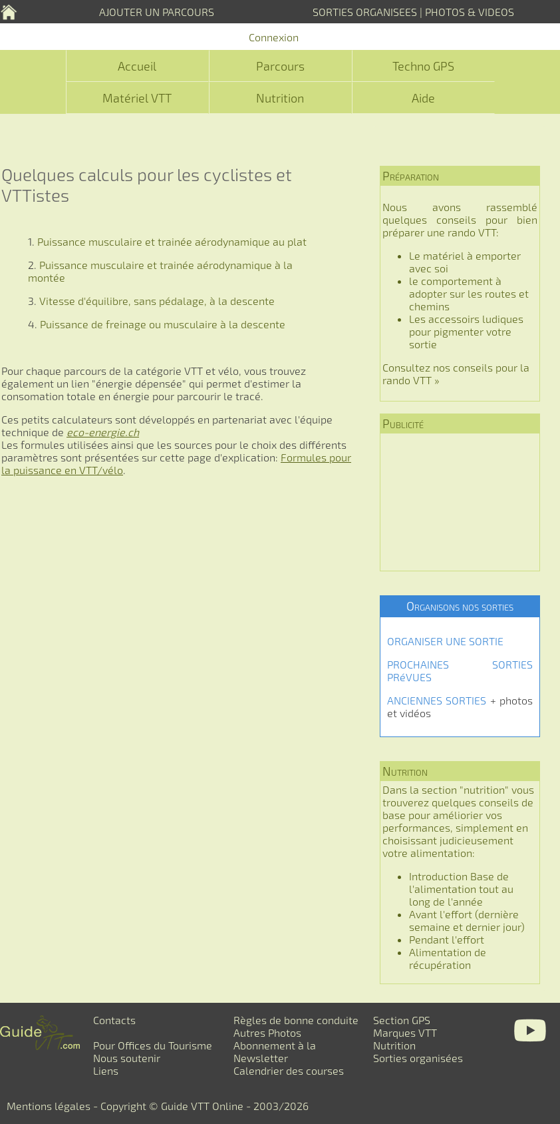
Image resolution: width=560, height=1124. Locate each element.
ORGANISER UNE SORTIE (445, 641)
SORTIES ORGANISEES (365, 11)
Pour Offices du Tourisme (152, 1045)
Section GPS (401, 1019)
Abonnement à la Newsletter (274, 1051)
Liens (105, 1070)
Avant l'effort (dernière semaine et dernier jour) (467, 920)
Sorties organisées (418, 1057)
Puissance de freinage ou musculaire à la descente (162, 324)
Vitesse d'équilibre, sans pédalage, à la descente (157, 300)
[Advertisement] (459, 502)
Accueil (137, 66)
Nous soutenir (126, 1057)
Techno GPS (423, 66)
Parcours (280, 66)
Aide (423, 98)
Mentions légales (48, 1105)
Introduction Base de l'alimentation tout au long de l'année (461, 889)
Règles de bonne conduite (295, 1019)
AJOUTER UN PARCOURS (156, 11)
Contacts (114, 1019)
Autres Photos (267, 1032)
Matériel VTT (137, 98)
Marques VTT (405, 1032)
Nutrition (280, 98)
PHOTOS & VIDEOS (469, 11)
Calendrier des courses (288, 1070)
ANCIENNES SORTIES (436, 700)
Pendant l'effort (446, 939)
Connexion (274, 37)
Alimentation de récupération (447, 958)
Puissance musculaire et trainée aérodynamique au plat (172, 241)
